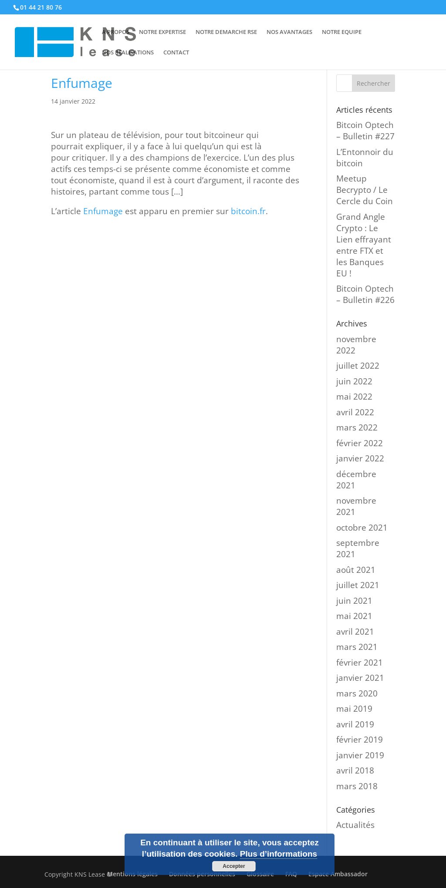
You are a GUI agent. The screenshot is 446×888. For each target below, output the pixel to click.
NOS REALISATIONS (128, 52)
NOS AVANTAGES (289, 32)
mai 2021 (354, 616)
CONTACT (176, 52)
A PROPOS (115, 32)
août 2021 (355, 569)
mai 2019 (354, 708)
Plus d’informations (278, 853)
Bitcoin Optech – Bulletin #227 (365, 130)
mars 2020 (357, 693)
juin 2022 (354, 381)
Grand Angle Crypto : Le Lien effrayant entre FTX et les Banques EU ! (363, 245)
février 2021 (359, 662)
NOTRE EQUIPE (342, 32)
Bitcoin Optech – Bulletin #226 (365, 294)
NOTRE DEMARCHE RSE (226, 32)
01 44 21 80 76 (41, 7)
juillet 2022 (357, 365)
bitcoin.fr (248, 211)
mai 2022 (354, 396)
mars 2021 (357, 647)
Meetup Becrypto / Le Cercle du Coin (364, 190)
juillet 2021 (357, 585)
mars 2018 (357, 786)
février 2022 (359, 443)
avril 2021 (355, 631)
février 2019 (359, 739)
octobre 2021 (362, 527)
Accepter (234, 866)
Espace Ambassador (338, 874)
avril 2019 (355, 724)
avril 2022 (355, 412)
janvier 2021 (360, 677)
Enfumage (103, 211)
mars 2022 (357, 427)
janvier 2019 (360, 755)
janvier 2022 (360, 458)
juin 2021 (354, 600)
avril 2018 (355, 770)
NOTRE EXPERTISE (162, 32)
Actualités (355, 825)
